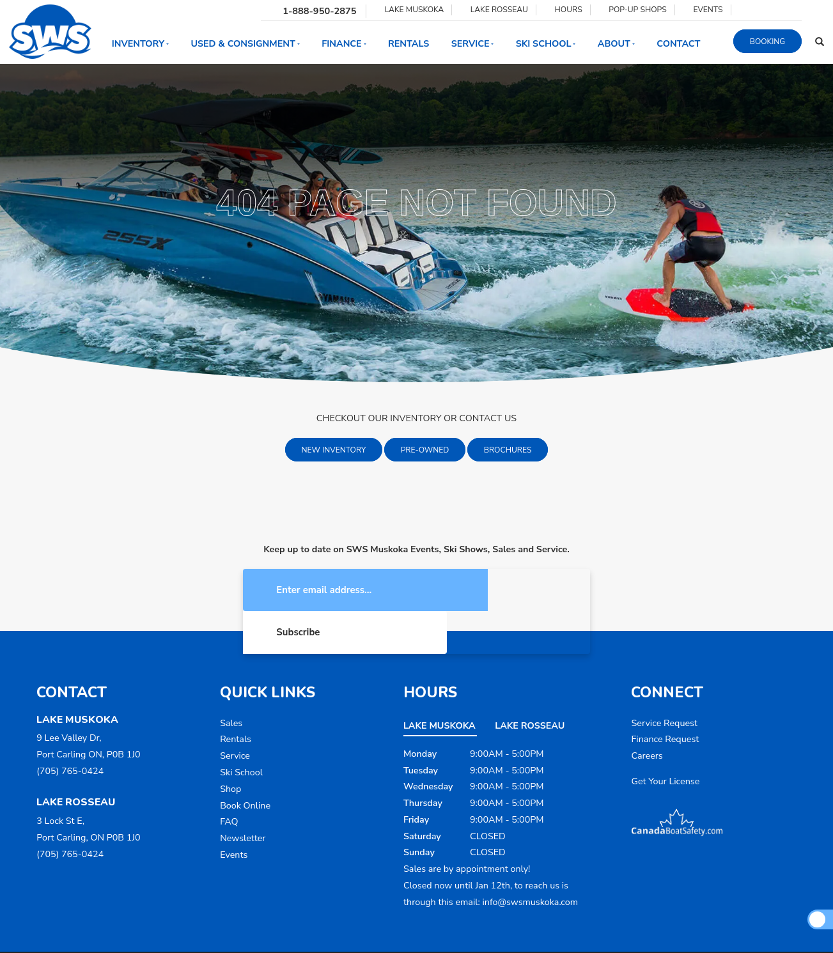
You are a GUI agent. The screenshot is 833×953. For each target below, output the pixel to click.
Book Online (245, 765)
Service (235, 715)
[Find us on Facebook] (745, 9)
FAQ (229, 781)
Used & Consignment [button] (245, 44)
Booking (767, 41)
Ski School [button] (546, 44)
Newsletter (242, 797)
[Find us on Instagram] (759, 9)
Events (233, 814)
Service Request (664, 682)
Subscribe (501, 590)
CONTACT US (488, 418)
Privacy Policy (443, 932)
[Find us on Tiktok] (788, 9)
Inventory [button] (140, 44)
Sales (231, 682)
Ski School (241, 731)
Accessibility (526, 932)
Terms (485, 932)
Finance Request (665, 698)
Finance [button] (344, 44)
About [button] (616, 44)
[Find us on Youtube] (774, 9)
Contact (678, 44)
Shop (230, 748)
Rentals (408, 44)
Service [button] (472, 44)
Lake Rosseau (529, 685)
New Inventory (334, 450)
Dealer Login (615, 932)
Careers (646, 715)
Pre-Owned (425, 450)
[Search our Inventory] (820, 40)
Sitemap (570, 932)
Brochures (508, 450)
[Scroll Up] (817, 919)
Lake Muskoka (439, 685)
